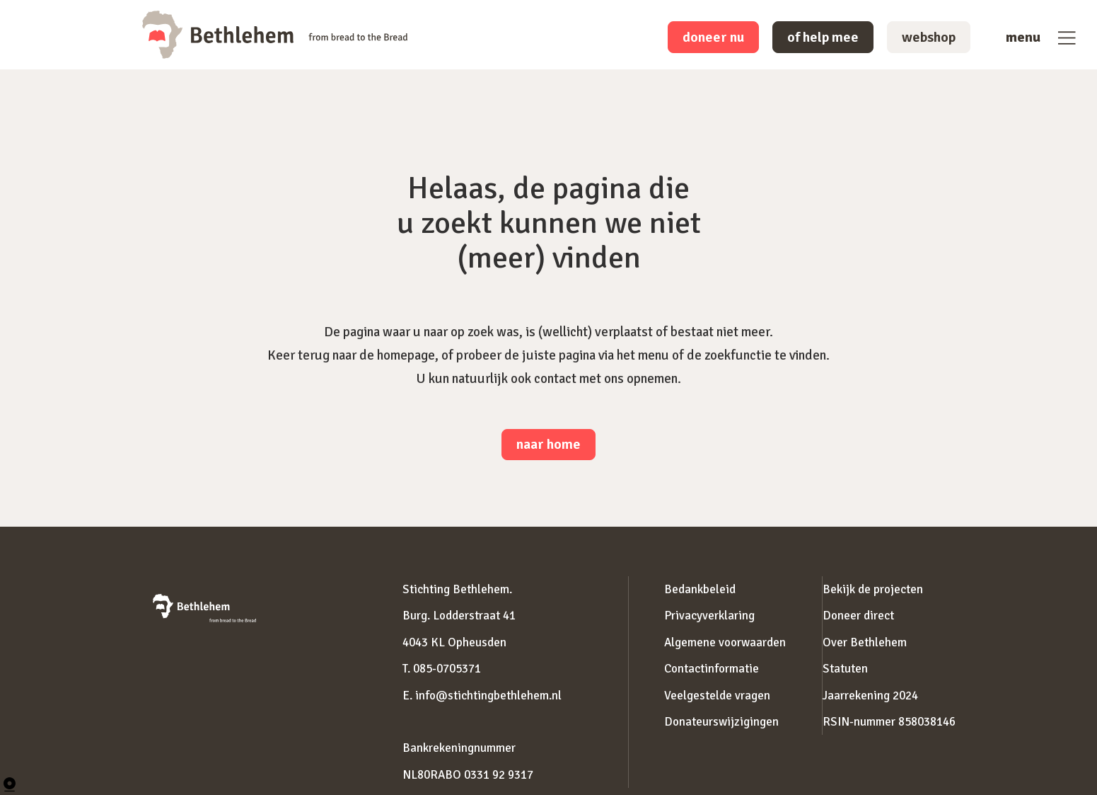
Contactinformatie (711, 668)
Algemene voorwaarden (725, 642)
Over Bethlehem (865, 642)
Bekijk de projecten (873, 589)
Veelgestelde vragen (717, 695)
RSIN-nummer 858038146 (889, 721)
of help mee (823, 37)
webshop (929, 37)
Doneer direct (858, 615)
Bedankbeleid (700, 589)
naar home (548, 444)
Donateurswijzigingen (721, 721)
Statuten (845, 668)
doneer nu (713, 37)
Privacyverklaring (709, 615)
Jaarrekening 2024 (870, 695)
